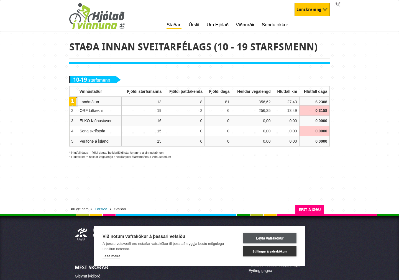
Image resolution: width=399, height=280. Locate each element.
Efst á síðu (310, 209)
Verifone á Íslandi (94, 141)
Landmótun (89, 102)
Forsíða (101, 209)
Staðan (174, 24)
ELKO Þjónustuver (95, 121)
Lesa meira (111, 256)
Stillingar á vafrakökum (269, 251)
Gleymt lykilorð (87, 276)
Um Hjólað (218, 24)
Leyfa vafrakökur (269, 238)
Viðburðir (245, 24)
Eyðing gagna (260, 270)
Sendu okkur (275, 24)
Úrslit (194, 24)
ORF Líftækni (91, 110)
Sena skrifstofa (92, 131)
